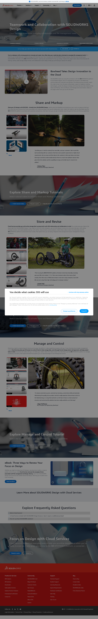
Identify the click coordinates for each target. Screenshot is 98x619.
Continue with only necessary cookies (79, 292)
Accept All (84, 311)
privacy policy (53, 305)
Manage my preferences (69, 311)
